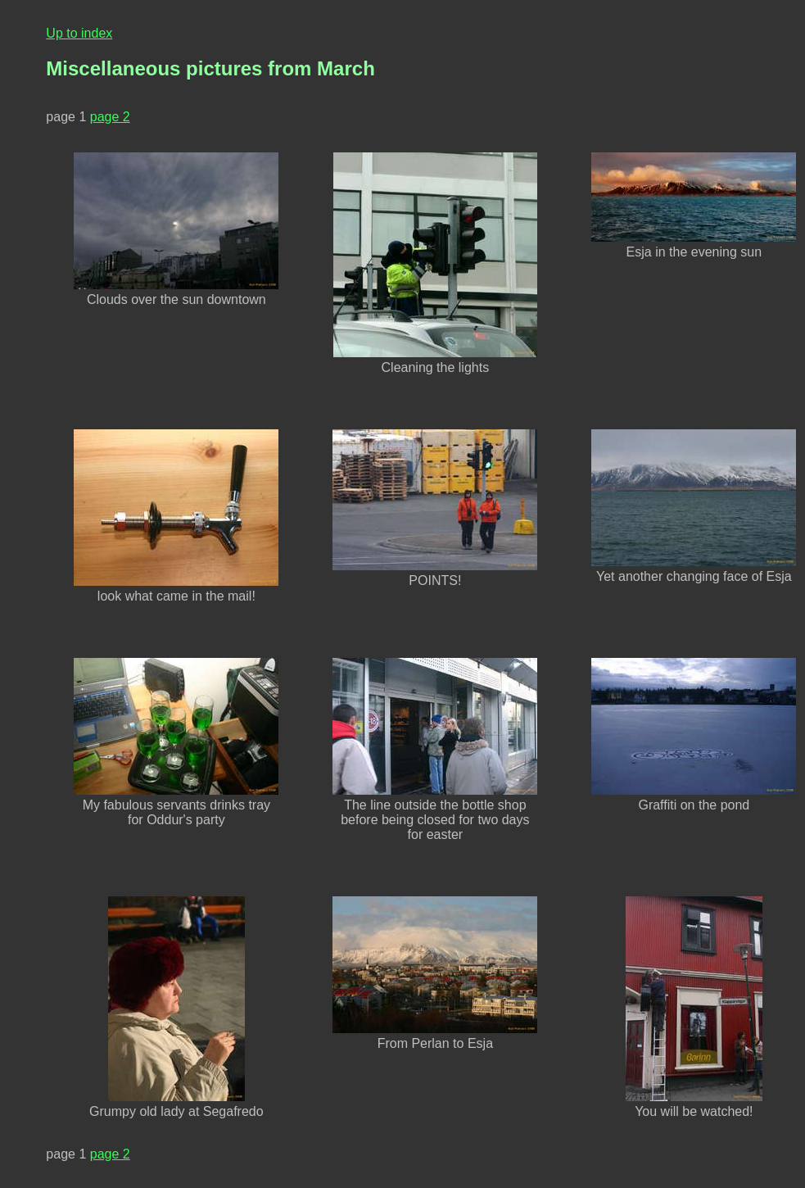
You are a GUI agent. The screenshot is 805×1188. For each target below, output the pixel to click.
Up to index (79, 33)
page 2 (110, 117)
